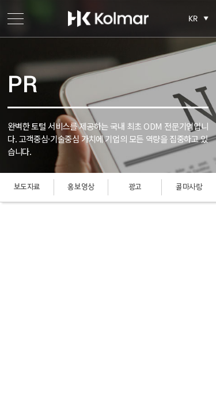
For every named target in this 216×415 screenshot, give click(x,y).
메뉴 (15, 18)
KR (193, 18)
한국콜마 (108, 18)
